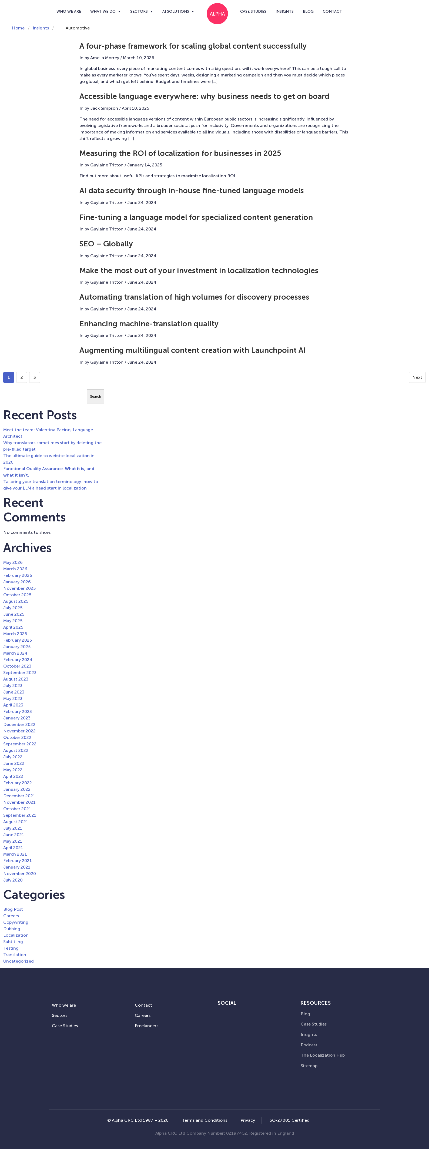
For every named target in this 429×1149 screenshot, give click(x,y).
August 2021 (15, 821)
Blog (308, 11)
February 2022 (17, 782)
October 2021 (17, 808)
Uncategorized (18, 961)
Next (417, 377)
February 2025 (17, 640)
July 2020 (13, 880)
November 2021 (19, 802)
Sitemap (309, 1065)
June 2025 (13, 614)
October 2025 (17, 594)
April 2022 (13, 776)
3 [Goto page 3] (34, 377)
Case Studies (253, 11)
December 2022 (19, 724)
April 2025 (13, 627)
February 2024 (17, 659)
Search (95, 396)
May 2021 (12, 841)
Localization (16, 935)
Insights (285, 11)
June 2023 (13, 692)
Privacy (247, 1120)
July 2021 (12, 828)
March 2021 (15, 854)
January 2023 (17, 718)
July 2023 (12, 685)
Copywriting (15, 922)
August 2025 (15, 601)
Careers (11, 915)
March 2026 (15, 568)
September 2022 (19, 743)
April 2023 (13, 705)
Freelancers (146, 1025)
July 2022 (12, 756)
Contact (332, 11)
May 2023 (12, 698)
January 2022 (17, 789)
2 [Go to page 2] (22, 377)
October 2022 (17, 737)
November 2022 (19, 730)
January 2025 (17, 646)
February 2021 (17, 860)
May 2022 (12, 769)
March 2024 (15, 653)
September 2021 (19, 815)
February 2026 (17, 575)
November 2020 (19, 873)
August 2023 (15, 679)
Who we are (68, 11)
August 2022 (15, 750)
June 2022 (13, 763)
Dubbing (11, 928)
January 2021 (17, 867)
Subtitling (13, 941)
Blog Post (13, 909)
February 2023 (17, 711)
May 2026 (13, 562)
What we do (105, 11)
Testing (11, 948)
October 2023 (17, 666)
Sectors (141, 11)
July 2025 (12, 607)
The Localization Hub (323, 1055)
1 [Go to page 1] (9, 377)
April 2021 (13, 847)
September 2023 (19, 672)
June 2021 (13, 834)
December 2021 (19, 795)
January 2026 (17, 581)
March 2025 (15, 633)
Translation (14, 954)
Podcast (309, 1044)
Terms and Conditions (204, 1120)
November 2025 (19, 588)
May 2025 (12, 620)
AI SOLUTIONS (178, 11)
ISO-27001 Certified (289, 1120)
